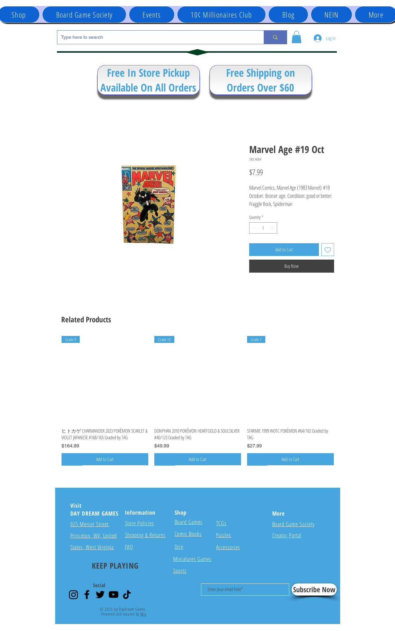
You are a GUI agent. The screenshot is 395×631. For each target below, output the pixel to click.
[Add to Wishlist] (327, 249)
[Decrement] (254, 228)
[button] (152, 14)
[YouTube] (113, 594)
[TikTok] (127, 594)
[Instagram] (73, 594)
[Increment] (272, 228)
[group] (197, 401)
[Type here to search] (156, 37)
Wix (143, 614)
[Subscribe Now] (314, 589)
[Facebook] (87, 594)
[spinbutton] (263, 228)
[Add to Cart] (105, 459)
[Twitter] (100, 594)
